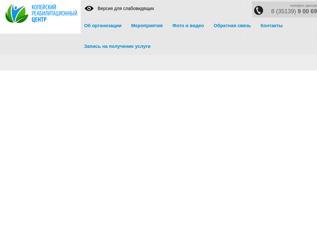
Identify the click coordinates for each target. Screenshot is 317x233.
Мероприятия (147, 25)
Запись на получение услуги (117, 46)
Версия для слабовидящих (125, 8)
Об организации (102, 25)
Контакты (272, 25)
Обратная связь (232, 25)
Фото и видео (188, 25)
